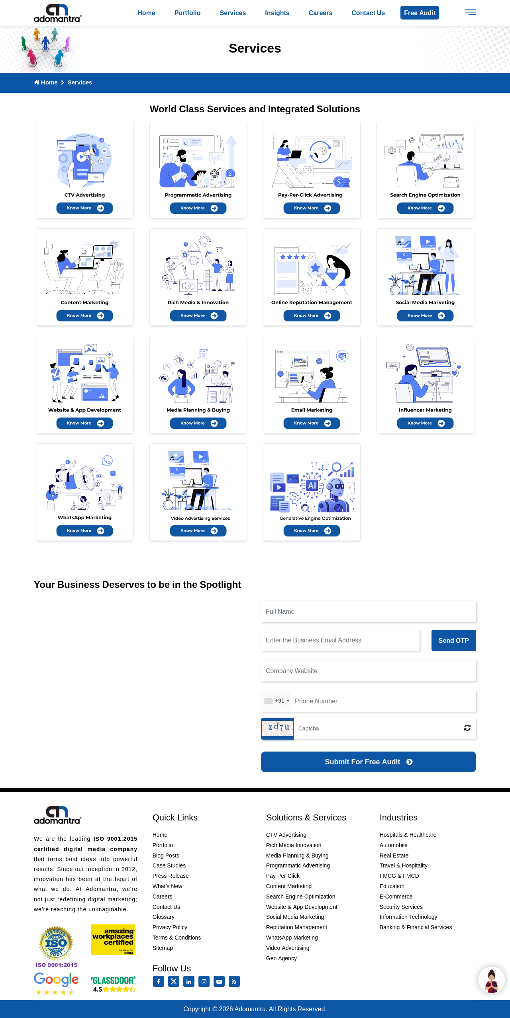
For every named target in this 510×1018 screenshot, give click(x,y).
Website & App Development (301, 907)
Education (392, 886)
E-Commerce (396, 896)
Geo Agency (281, 958)
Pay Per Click (283, 876)
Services (233, 13)
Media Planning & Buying (297, 855)
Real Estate (394, 855)
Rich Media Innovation (294, 845)
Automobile (394, 845)
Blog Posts (166, 855)
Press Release (171, 876)
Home (146, 13)
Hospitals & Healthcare (408, 835)
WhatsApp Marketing (292, 937)
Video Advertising (288, 948)
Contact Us (166, 907)
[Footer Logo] (58, 815)
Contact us (368, 13)
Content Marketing (289, 886)
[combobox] (276, 701)
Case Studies (169, 866)
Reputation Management (296, 927)
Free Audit (419, 13)
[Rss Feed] (235, 982)
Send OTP (454, 640)
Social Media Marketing (295, 917)
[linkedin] (190, 982)
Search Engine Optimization (300, 896)
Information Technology (408, 917)
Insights (277, 13)
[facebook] (160, 982)
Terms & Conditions (177, 937)
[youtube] (220, 982)
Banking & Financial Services (416, 927)
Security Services (401, 907)
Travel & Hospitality (404, 866)
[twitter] (175, 985)
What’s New (167, 886)
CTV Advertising (286, 835)
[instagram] (205, 982)
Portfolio (188, 13)
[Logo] (58, 13)
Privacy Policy (170, 927)
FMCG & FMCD (399, 876)
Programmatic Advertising (298, 866)
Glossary (164, 917)
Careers (321, 13)
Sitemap (163, 948)
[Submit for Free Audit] (368, 762)
